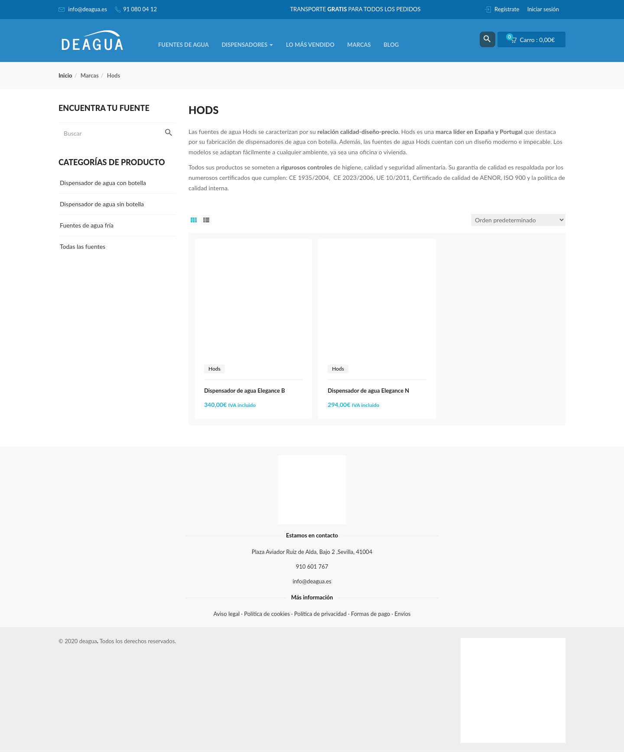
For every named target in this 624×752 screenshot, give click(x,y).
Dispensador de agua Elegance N (368, 390)
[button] (535, 39)
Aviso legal (227, 613)
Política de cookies (267, 613)
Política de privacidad (320, 613)
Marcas (358, 44)
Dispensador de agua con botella (103, 182)
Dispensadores (247, 44)
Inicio (65, 75)
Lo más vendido (310, 44)
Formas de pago (370, 613)
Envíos (402, 613)
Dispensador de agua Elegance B (244, 390)
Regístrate (506, 9)
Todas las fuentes (82, 246)
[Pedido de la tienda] (518, 220)
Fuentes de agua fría (87, 225)
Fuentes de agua (183, 44)
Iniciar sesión (543, 9)
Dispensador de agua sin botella (102, 204)
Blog (391, 44)
